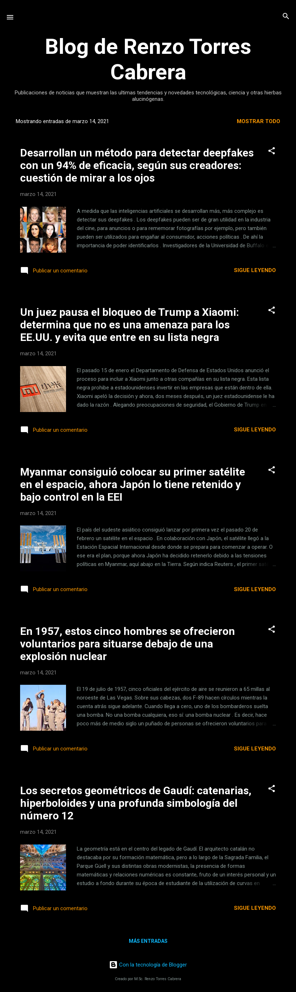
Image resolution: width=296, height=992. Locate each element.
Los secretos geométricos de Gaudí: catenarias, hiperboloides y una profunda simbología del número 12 (136, 803)
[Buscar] (286, 17)
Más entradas (148, 941)
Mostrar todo (258, 121)
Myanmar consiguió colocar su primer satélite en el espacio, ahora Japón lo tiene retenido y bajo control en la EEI (132, 484)
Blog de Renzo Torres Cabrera (148, 59)
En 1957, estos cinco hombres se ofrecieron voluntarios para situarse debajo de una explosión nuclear (127, 644)
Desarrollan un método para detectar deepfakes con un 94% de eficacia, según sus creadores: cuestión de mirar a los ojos (137, 165)
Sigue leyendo (255, 270)
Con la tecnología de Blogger (148, 964)
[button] (271, 151)
